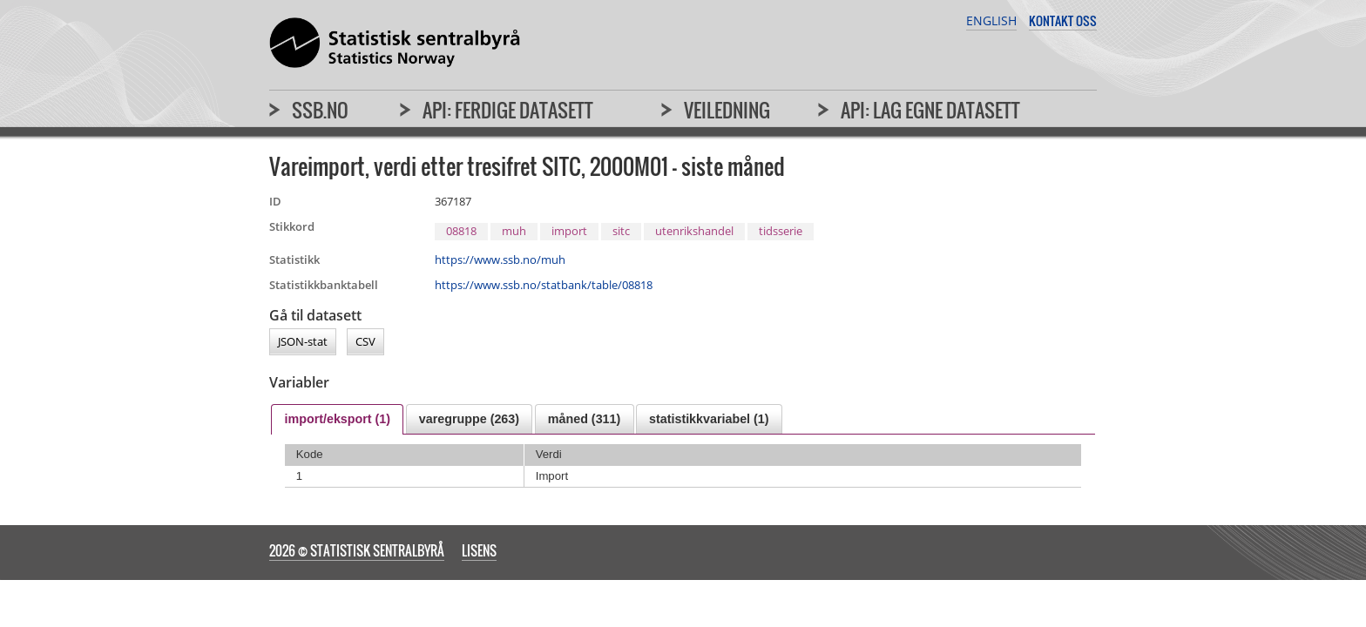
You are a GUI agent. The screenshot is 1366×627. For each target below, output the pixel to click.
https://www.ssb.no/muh (500, 259)
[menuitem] (308, 118)
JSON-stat (303, 342)
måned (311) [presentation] (584, 419)
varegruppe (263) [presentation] (469, 419)
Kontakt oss (1063, 20)
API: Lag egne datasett (930, 110)
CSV (365, 342)
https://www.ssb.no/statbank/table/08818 (544, 285)
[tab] (337, 419)
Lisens (479, 550)
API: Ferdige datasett (508, 110)
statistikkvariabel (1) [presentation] (708, 419)
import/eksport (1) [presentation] (337, 419)
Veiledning (727, 110)
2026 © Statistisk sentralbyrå (356, 550)
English (991, 20)
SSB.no (320, 110)
